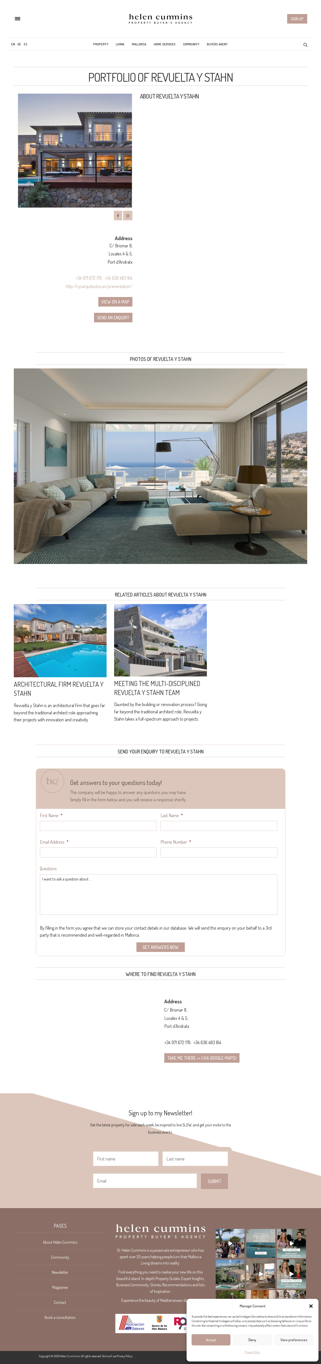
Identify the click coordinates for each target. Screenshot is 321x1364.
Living (120, 44)
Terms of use (109, 1356)
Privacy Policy (252, 1352)
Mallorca (139, 44)
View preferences (293, 1339)
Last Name (171, 815)
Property (100, 44)
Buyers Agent (217, 44)
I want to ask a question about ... (158, 894)
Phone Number (175, 842)
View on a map (115, 302)
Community (191, 44)
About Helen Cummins (60, 1242)
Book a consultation (60, 1317)
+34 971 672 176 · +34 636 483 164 (103, 278)
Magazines (60, 1287)
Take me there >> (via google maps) (201, 1058)
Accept (211, 1339)
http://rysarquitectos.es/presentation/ (99, 286)
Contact (60, 1302)
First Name (51, 815)
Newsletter (60, 1272)
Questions (48, 868)
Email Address (54, 842)
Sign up (297, 18)
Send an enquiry (113, 317)
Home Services (165, 44)
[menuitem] (13, 44)
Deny (252, 1339)
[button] (310, 1306)
